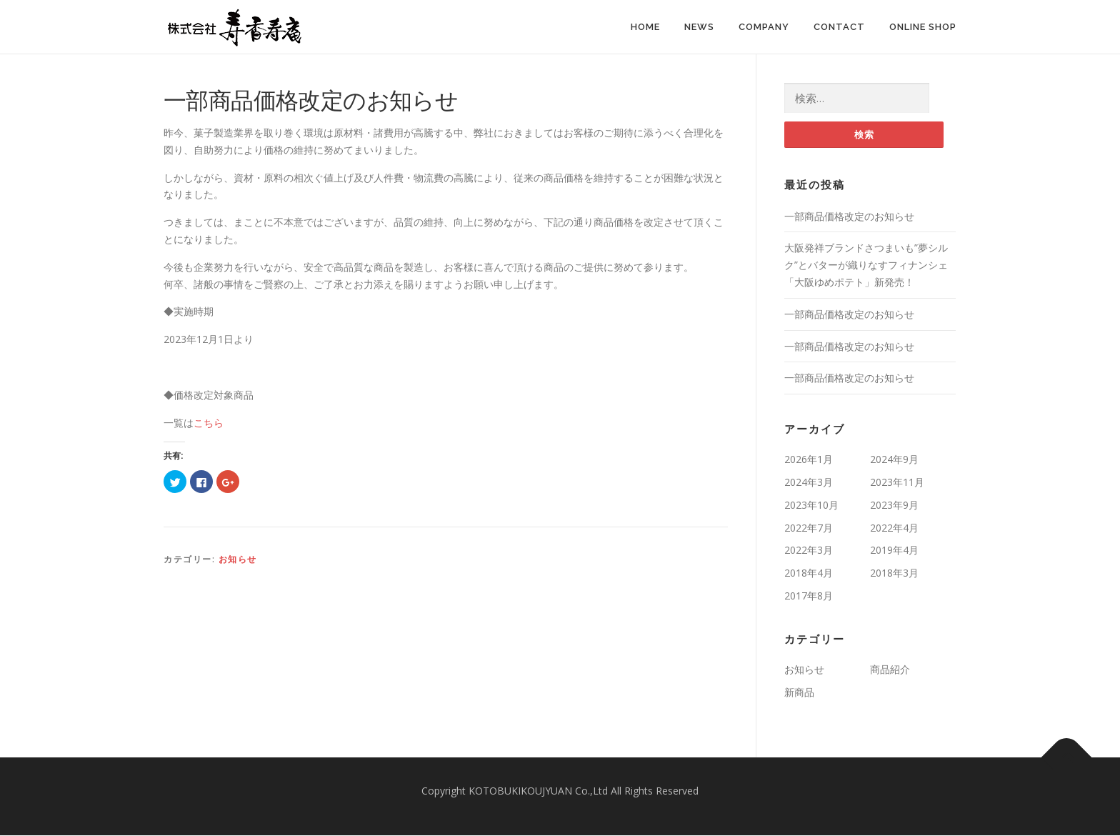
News (699, 26)
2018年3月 (894, 573)
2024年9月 (894, 460)
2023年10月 (811, 505)
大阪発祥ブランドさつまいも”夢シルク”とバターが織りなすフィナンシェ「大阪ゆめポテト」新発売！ (866, 265)
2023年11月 (897, 482)
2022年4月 (894, 527)
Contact (839, 26)
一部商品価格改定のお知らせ (849, 216)
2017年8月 (808, 595)
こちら (209, 422)
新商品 (799, 692)
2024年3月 (808, 482)
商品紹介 (890, 669)
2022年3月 (808, 550)
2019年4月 (894, 550)
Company (764, 26)
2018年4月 (808, 573)
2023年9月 (894, 505)
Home (645, 26)
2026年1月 (808, 460)
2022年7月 (808, 527)
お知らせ (238, 559)
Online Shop (922, 26)
